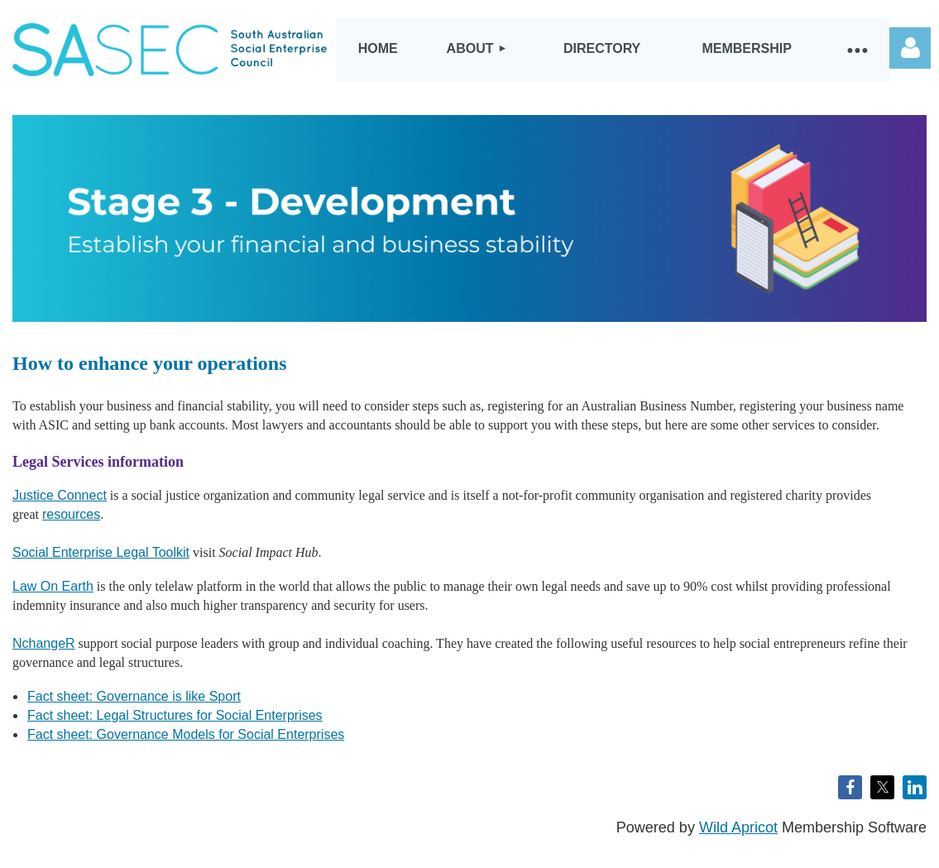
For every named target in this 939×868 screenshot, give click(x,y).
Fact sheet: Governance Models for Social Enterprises (185, 734)
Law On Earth (52, 586)
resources (71, 514)
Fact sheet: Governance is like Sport (134, 696)
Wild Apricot (738, 827)
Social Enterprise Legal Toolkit (100, 552)
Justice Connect (59, 495)
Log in (910, 48)
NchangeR (43, 643)
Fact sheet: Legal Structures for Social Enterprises (175, 715)
